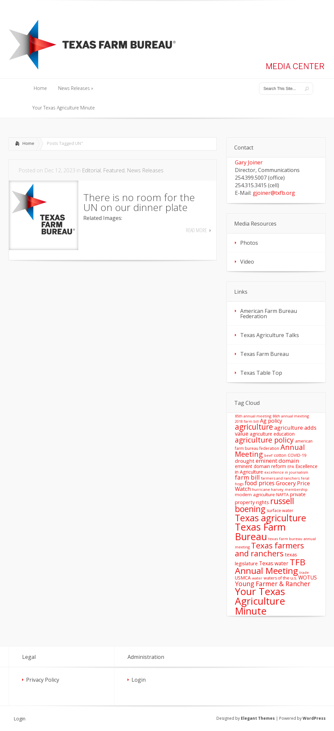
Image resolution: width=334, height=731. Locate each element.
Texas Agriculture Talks (269, 335)
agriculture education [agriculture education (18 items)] (272, 434)
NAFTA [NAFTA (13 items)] (282, 494)
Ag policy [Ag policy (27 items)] (271, 420)
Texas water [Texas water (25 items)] (273, 563)
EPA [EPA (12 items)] (290, 466)
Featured (114, 170)
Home (28, 143)
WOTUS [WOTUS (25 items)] (307, 577)
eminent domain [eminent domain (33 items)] (277, 460)
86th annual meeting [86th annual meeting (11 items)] (291, 415)
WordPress (314, 718)
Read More (196, 230)
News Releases (145, 170)
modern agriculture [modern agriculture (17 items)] (255, 494)
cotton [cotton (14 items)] (280, 455)
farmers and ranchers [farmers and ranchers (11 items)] (280, 478)
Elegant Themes (258, 718)
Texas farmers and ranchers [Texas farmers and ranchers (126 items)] (269, 549)
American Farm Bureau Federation (268, 313)
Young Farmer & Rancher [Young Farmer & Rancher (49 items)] (272, 583)
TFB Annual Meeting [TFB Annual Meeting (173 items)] (270, 566)
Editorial (91, 170)
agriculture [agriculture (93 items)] (254, 427)
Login (138, 679)
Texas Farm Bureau (264, 354)
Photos (249, 242)
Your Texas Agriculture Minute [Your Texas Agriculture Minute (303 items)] (260, 601)
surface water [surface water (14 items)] (280, 510)
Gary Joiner (249, 162)
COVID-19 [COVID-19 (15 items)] (297, 455)
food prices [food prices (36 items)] (260, 483)
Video (247, 261)
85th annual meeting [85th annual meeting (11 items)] (253, 415)
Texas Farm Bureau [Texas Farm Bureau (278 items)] (260, 531)
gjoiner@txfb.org (274, 192)
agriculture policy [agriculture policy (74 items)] (264, 440)
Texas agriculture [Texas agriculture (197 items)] (270, 518)
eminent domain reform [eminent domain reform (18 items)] (260, 466)
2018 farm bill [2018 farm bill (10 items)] (247, 421)
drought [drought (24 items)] (244, 460)
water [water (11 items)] (257, 578)
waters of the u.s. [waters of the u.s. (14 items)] (280, 578)
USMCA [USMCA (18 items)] (243, 578)
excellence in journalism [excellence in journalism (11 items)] (286, 472)
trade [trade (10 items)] (304, 572)
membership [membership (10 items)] (296, 489)
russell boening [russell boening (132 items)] (264, 505)
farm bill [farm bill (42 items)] (247, 477)
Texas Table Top (261, 372)
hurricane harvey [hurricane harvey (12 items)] (267, 489)
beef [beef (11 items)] (268, 455)
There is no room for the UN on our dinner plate (139, 202)
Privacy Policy (42, 679)
